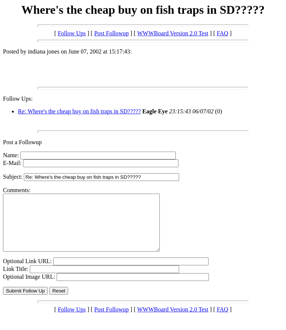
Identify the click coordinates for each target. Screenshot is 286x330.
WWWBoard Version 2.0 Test (172, 33)
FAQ (222, 33)
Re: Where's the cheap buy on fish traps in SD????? (79, 111)
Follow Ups (72, 33)
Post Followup (111, 33)
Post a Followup (22, 142)
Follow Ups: (18, 99)
